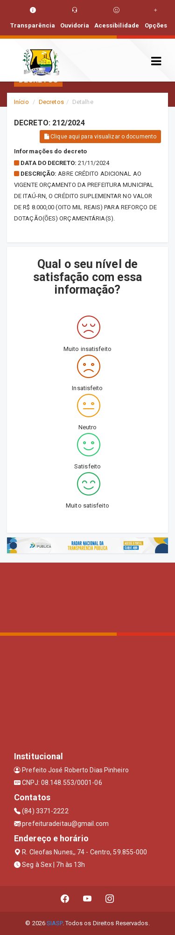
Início (21, 101)
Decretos (51, 101)
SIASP (55, 923)
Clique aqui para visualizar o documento (100, 136)
